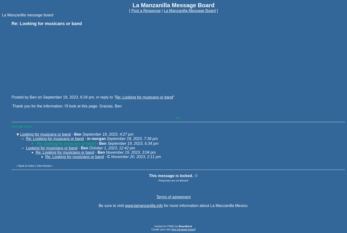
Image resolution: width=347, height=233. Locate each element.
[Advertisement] (48, 60)
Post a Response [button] (146, 11)
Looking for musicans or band (45, 134)
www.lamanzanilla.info (144, 206)
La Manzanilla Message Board (190, 11)
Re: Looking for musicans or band (144, 97)
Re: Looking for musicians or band (65, 152)
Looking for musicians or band (51, 148)
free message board (183, 229)
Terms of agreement (173, 197)
